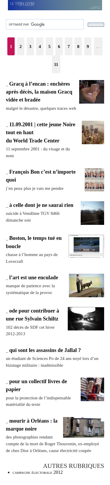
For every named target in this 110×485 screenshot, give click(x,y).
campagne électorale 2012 (38, 472)
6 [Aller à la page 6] (59, 46)
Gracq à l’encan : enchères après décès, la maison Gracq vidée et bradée (39, 92)
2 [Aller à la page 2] (21, 46)
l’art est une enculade (33, 277)
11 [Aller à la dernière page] (56, 64)
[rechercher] (44, 24)
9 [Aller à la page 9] (88, 46)
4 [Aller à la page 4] (40, 46)
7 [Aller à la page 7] (68, 46)
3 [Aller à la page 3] (30, 46)
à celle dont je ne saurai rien (41, 205)
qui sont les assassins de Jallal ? (45, 350)
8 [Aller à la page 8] (78, 46)
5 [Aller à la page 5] (49, 46)
